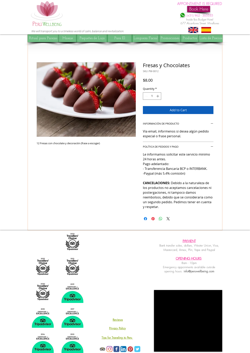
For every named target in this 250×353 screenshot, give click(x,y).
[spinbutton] (152, 96)
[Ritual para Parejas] (43, 38)
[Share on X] (168, 218)
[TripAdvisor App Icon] (103, 349)
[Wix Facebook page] (116, 349)
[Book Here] (198, 9)
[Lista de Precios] (211, 38)
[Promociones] (170, 38)
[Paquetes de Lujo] (92, 38)
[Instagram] (109, 349)
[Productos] (190, 38)
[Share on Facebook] (145, 218)
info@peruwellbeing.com (199, 271)
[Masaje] (68, 38)
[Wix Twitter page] (137, 349)
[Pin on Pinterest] (153, 218)
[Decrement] (145, 96)
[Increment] (158, 96)
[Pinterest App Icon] (130, 349)
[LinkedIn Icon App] (123, 349)
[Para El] (119, 38)
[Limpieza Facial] (145, 38)
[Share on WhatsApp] (160, 218)
